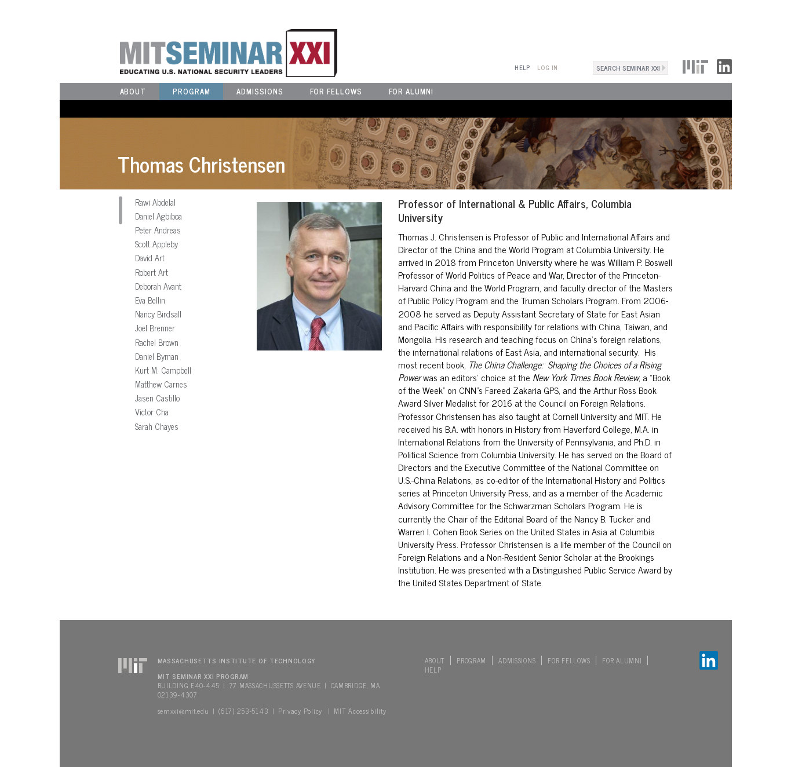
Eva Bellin (150, 300)
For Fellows (336, 91)
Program (191, 91)
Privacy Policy (300, 711)
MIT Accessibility (360, 711)
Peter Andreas (158, 230)
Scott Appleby (156, 244)
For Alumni (411, 91)
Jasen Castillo (157, 398)
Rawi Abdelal (155, 202)
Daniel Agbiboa (158, 216)
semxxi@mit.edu (183, 711)
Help (522, 67)
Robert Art (151, 272)
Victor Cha (152, 412)
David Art (150, 258)
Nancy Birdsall (158, 314)
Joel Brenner (155, 328)
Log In (547, 67)
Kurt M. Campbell (163, 370)
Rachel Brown (156, 342)
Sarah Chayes (156, 426)
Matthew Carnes (161, 384)
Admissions (259, 91)
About (133, 91)
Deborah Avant (158, 286)
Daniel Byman (156, 356)
